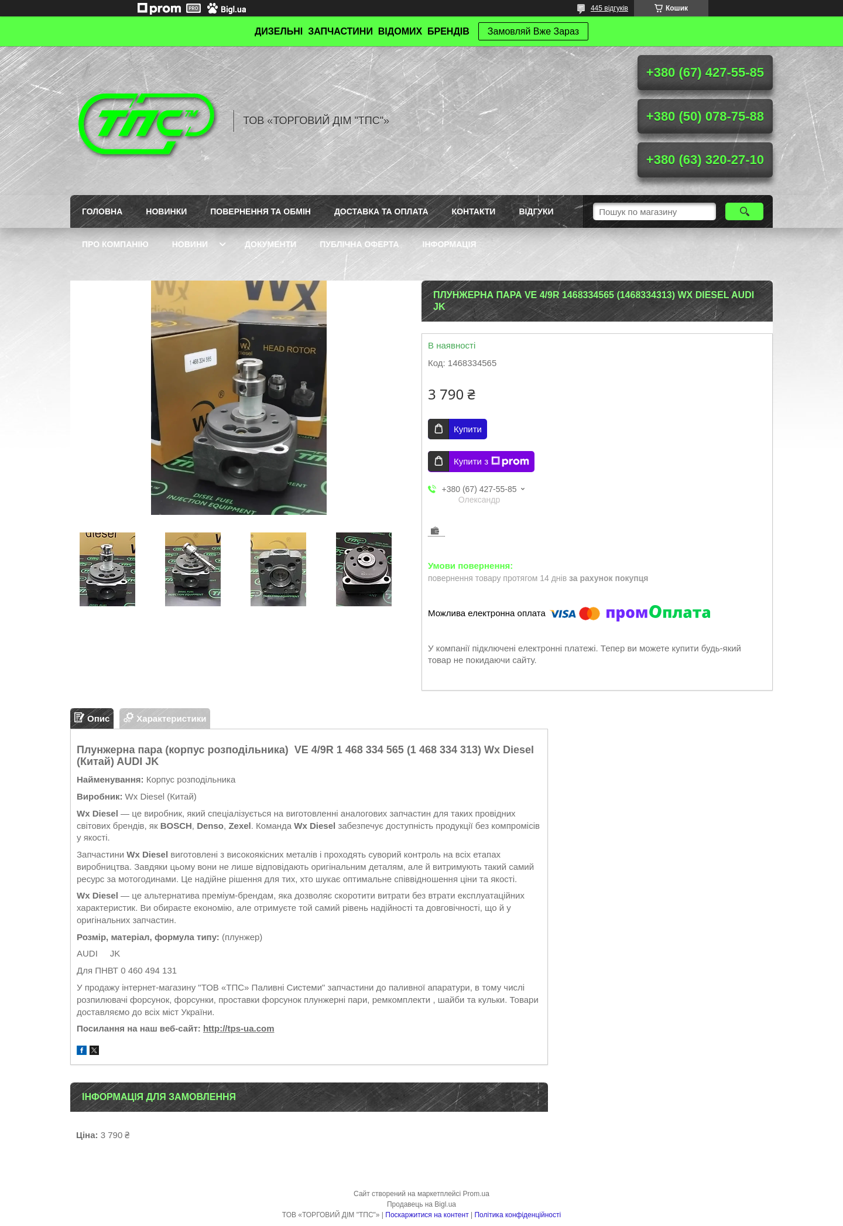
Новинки (166, 211)
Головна (102, 211)
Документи (270, 244)
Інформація (450, 244)
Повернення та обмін (260, 211)
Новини (190, 244)
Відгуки (536, 211)
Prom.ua (476, 1194)
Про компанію (115, 244)
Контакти (474, 211)
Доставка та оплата (381, 211)
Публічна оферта (359, 244)
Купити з (491, 461)
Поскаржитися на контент (426, 1215)
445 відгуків (609, 8)
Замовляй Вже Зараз (533, 31)
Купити (468, 429)
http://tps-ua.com (239, 1028)
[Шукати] (744, 211)
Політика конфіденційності (517, 1215)
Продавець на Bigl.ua (421, 1204)
